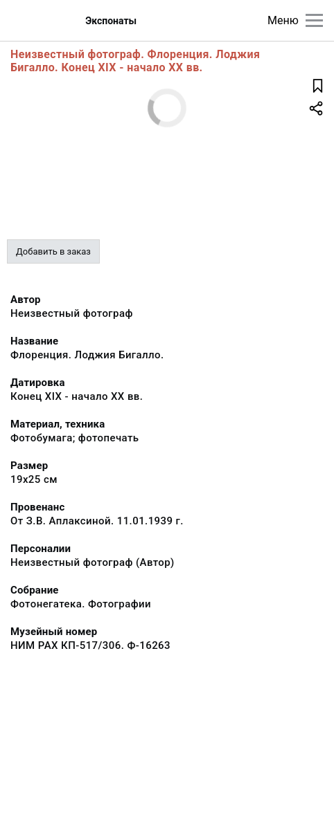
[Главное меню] (314, 20)
